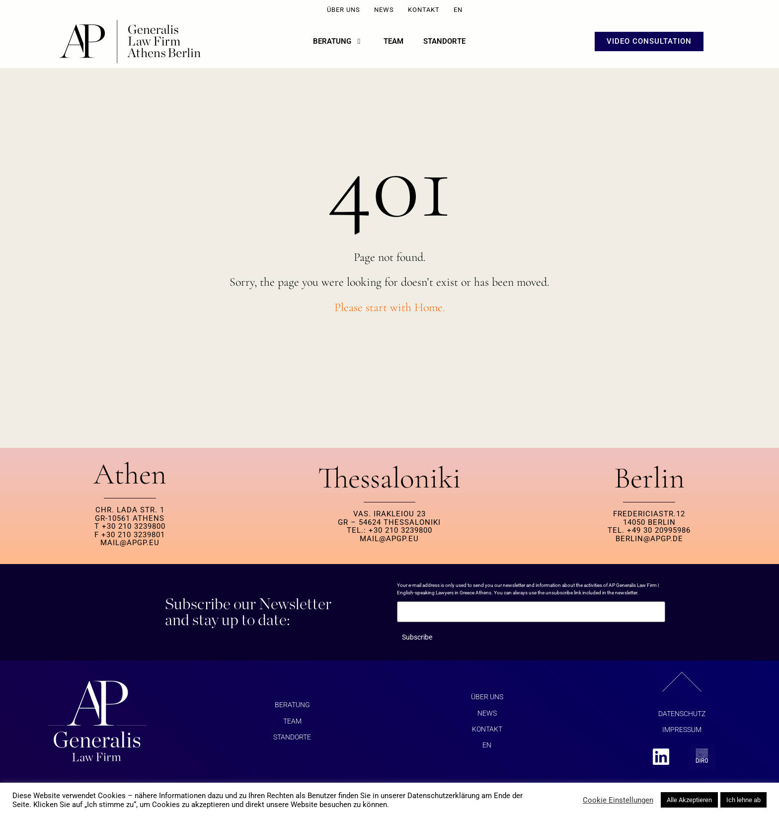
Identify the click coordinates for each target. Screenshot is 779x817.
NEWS (384, 9)
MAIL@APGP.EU (129, 546)
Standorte (292, 740)
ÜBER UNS (343, 9)
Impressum (681, 733)
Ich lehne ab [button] (743, 800)
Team (292, 725)
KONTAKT (424, 9)
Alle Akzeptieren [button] (689, 800)
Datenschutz (681, 717)
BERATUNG (292, 708)
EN (458, 9)
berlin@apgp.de (649, 542)
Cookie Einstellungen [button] (618, 800)
